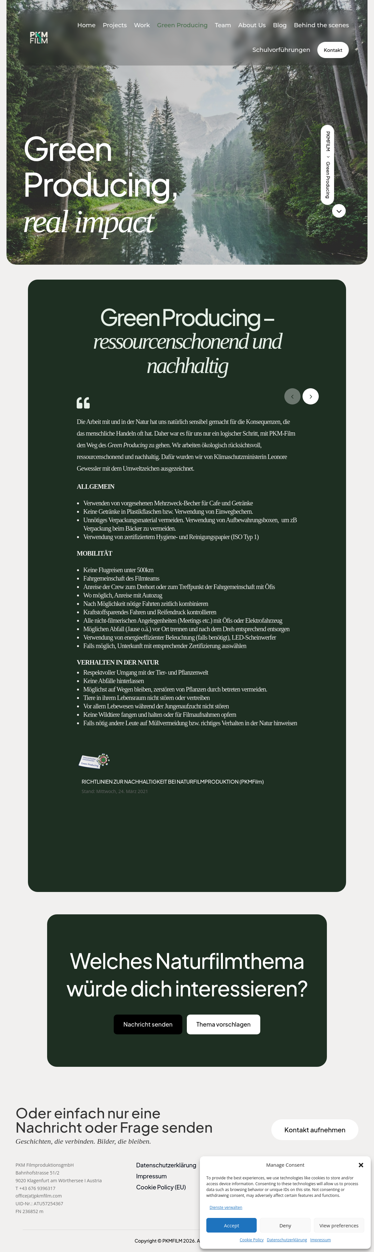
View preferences (338, 1225)
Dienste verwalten (226, 1207)
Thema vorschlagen (224, 1024)
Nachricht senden (148, 1024)
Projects (115, 25)
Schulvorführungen (281, 50)
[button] (361, 1165)
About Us (252, 25)
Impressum (320, 1240)
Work (142, 25)
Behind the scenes (321, 25)
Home (86, 25)
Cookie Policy (252, 1240)
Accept (231, 1225)
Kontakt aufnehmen (314, 1130)
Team (223, 25)
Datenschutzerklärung (287, 1240)
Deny (285, 1225)
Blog (280, 25)
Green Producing (182, 25)
